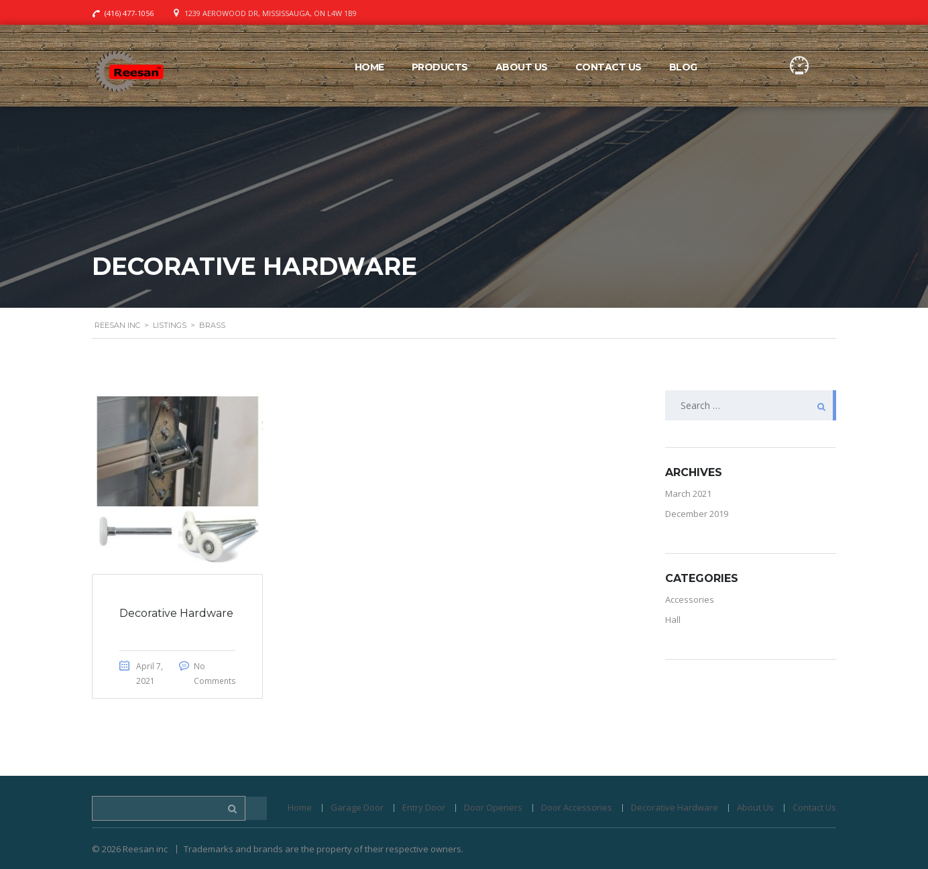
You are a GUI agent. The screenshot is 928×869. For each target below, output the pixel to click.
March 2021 (688, 493)
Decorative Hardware (674, 807)
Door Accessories (576, 807)
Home (369, 67)
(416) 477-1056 (129, 13)
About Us (522, 67)
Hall (673, 620)
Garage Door (357, 807)
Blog (683, 67)
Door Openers (493, 807)
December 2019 (696, 514)
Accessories (689, 599)
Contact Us (608, 67)
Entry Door (423, 807)
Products (440, 67)
